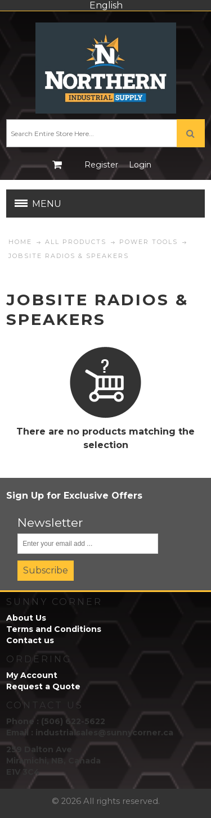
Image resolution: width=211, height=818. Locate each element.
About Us (26, 618)
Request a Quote (43, 686)
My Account (31, 675)
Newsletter (50, 522)
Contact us (30, 640)
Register (101, 165)
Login (140, 165)
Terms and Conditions (53, 629)
